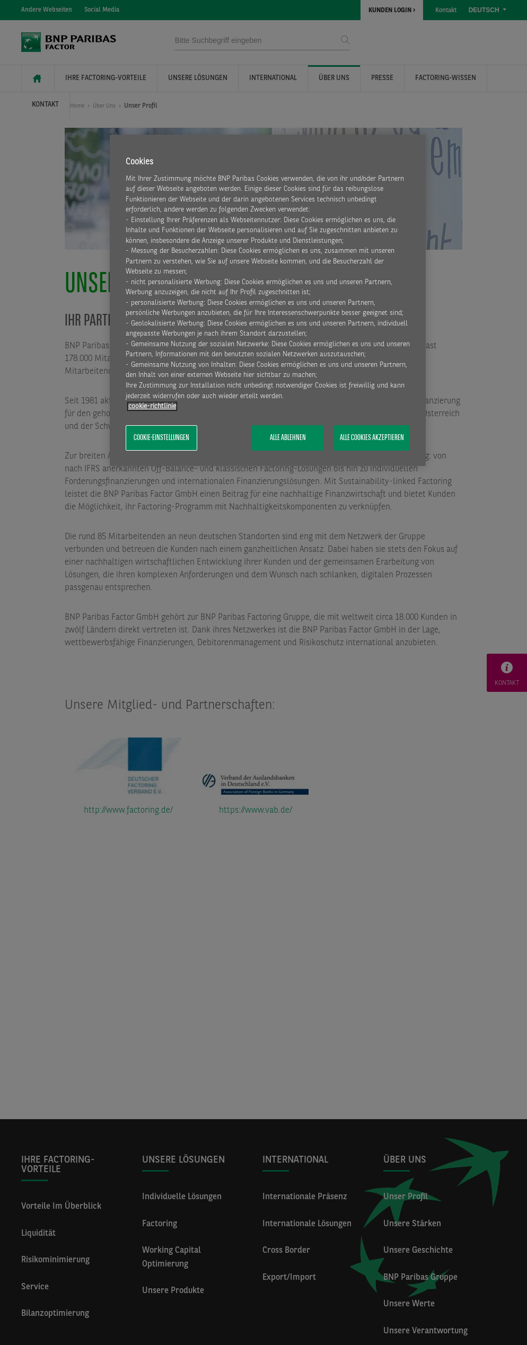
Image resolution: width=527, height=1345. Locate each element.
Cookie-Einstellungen (161, 438)
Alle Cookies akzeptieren (372, 438)
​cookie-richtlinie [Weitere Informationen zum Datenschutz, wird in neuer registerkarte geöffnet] (152, 406)
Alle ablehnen (288, 438)
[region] (268, 300)
